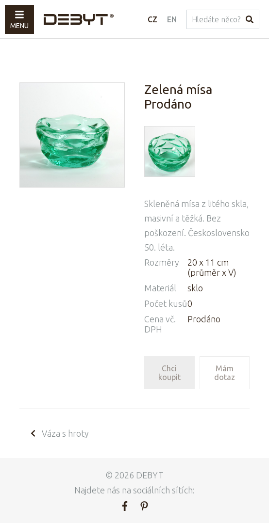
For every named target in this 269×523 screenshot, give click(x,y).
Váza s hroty (59, 433)
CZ (152, 19)
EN (172, 19)
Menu (19, 20)
